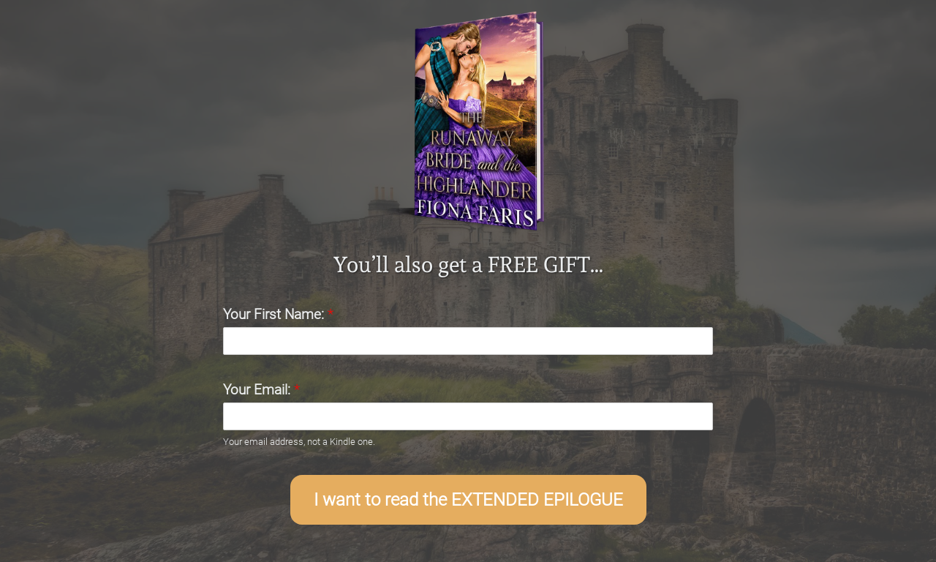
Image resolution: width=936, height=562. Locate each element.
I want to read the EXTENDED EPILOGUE (468, 500)
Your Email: (261, 389)
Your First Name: (278, 314)
